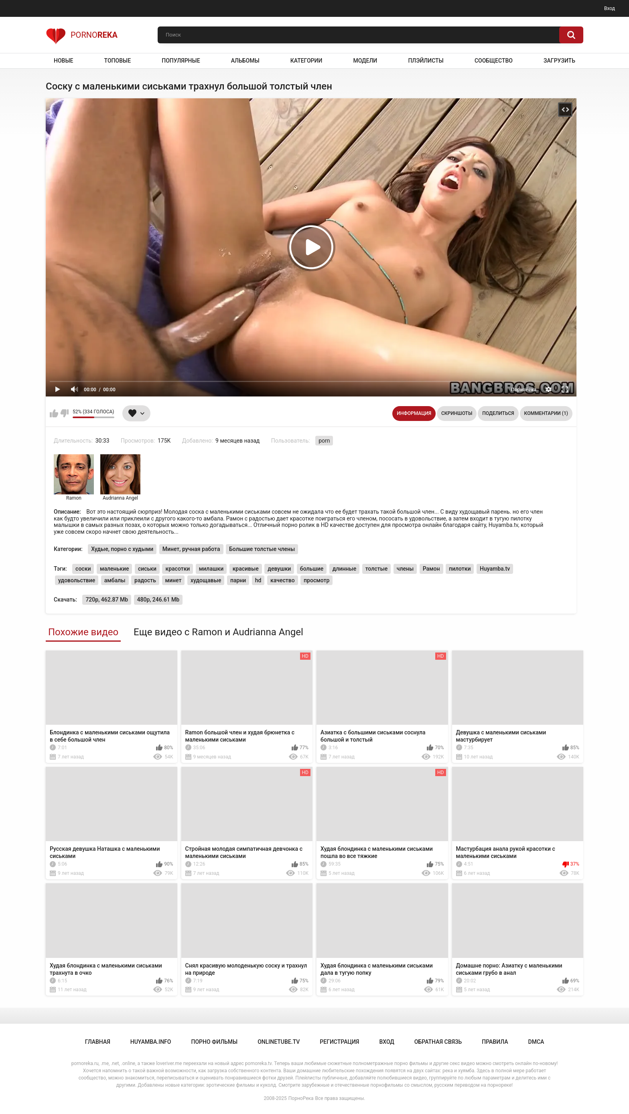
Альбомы (245, 60)
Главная (97, 1042)
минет (173, 580)
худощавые (206, 580)
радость (145, 580)
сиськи (147, 568)
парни (238, 580)
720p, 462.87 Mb (106, 599)
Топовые (117, 60)
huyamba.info (150, 1042)
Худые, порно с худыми (122, 549)
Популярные (181, 60)
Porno (82, 35)
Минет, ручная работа (191, 549)
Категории (306, 60)
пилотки (460, 568)
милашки (211, 568)
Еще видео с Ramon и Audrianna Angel (218, 632)
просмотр (316, 580)
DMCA (536, 1042)
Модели (365, 60)
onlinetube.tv (279, 1042)
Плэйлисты (425, 60)
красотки (177, 568)
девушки (279, 568)
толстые (376, 568)
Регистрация (339, 1042)
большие (311, 568)
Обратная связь (438, 1042)
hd (258, 580)
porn (324, 440)
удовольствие (76, 580)
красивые (246, 568)
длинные (344, 568)
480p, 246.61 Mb (158, 599)
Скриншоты (456, 413)
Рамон (431, 568)
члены (405, 568)
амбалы (115, 580)
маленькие (114, 568)
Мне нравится (54, 413)
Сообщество (494, 60)
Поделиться (498, 413)
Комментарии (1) (546, 413)
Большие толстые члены (262, 549)
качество (282, 580)
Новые (63, 60)
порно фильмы (214, 1042)
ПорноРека (301, 1098)
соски (83, 568)
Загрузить (559, 60)
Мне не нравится (64, 413)
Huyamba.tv (495, 568)
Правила (495, 1042)
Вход (609, 8)
